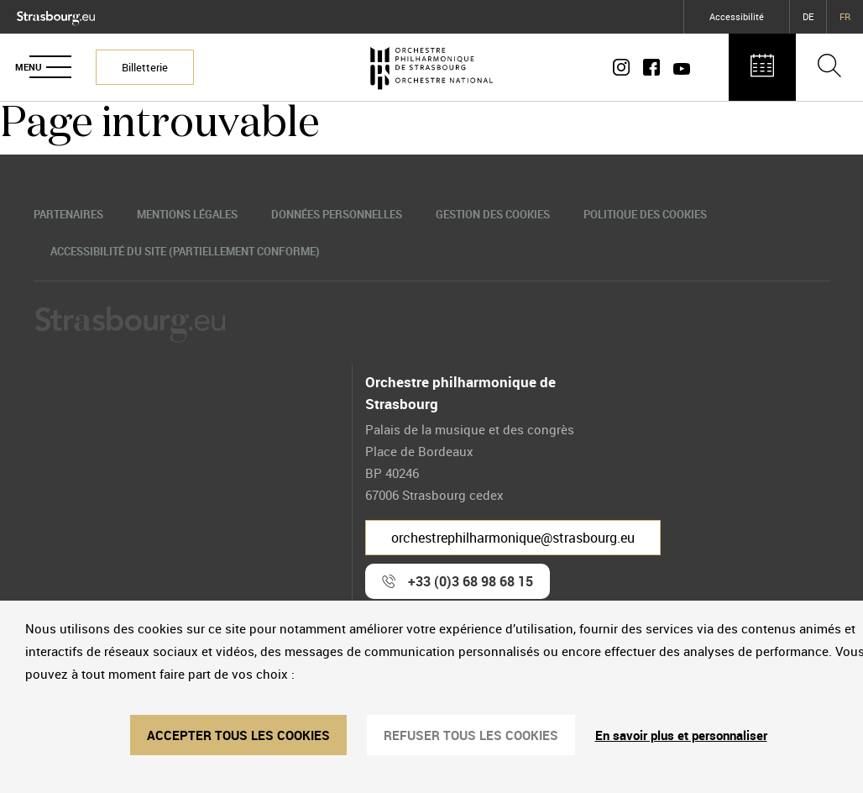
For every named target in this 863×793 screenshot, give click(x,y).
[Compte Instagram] (624, 67)
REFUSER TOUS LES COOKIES (471, 735)
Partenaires (68, 214)
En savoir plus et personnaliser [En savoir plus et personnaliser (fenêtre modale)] (681, 735)
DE (808, 16)
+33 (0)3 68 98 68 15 (470, 581)
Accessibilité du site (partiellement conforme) (185, 251)
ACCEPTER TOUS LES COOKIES (238, 735)
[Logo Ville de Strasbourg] (56, 14)
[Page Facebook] (651, 67)
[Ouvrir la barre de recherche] (829, 67)
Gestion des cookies (493, 214)
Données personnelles (336, 214)
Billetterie (145, 67)
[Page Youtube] (678, 67)
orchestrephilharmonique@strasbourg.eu (513, 537)
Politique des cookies (645, 214)
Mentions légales (187, 214)
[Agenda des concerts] (762, 67)
